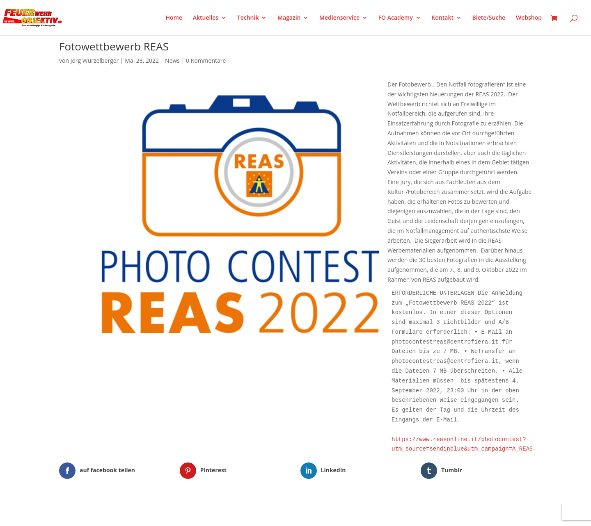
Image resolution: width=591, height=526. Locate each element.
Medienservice (339, 18)
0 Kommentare (206, 60)
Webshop (529, 18)
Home (174, 18)
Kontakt (442, 18)
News (172, 60)
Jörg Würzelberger (95, 60)
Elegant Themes (100, 514)
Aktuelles (205, 18)
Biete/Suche (489, 18)
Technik (248, 18)
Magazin (288, 18)
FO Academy (395, 18)
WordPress (155, 514)
